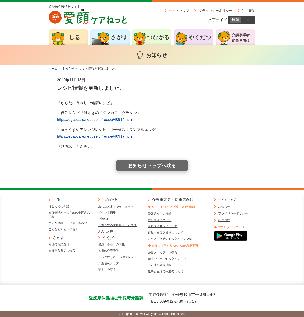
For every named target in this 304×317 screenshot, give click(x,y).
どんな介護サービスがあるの (68, 223)
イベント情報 (107, 212)
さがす (119, 37)
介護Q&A (104, 218)
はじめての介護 (59, 206)
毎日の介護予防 (108, 250)
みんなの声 (105, 231)
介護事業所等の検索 (62, 250)
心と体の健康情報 (159, 265)
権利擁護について (159, 220)
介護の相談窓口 (59, 244)
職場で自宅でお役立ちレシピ (167, 259)
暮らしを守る (107, 269)
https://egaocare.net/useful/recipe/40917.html (95, 136)
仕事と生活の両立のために (165, 271)
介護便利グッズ (108, 263)
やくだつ (200, 37)
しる (74, 37)
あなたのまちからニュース (116, 206)
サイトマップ (179, 10)
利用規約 (248, 10)
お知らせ (68, 68)
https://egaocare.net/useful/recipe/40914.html (95, 119)
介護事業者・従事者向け (242, 38)
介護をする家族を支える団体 (117, 225)
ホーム (53, 68)
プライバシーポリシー (215, 10)
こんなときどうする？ (63, 229)
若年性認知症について (162, 226)
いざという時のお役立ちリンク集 (170, 238)
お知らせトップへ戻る (152, 165)
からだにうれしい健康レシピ (117, 257)
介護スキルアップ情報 (162, 252)
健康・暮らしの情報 (111, 244)
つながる (158, 37)
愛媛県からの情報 (159, 213)
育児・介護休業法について (165, 232)
